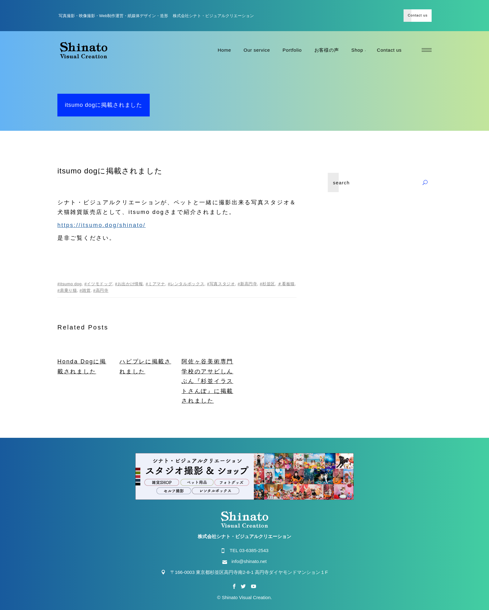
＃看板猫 (286, 283)
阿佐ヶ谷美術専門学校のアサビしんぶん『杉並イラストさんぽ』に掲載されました (207, 381)
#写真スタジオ (221, 283)
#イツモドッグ (99, 283)
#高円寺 (101, 290)
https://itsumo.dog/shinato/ (101, 225)
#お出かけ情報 (129, 283)
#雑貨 (85, 290)
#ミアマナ (155, 283)
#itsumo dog (69, 283)
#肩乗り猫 (67, 290)
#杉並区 (267, 283)
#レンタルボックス (186, 283)
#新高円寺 (247, 283)
